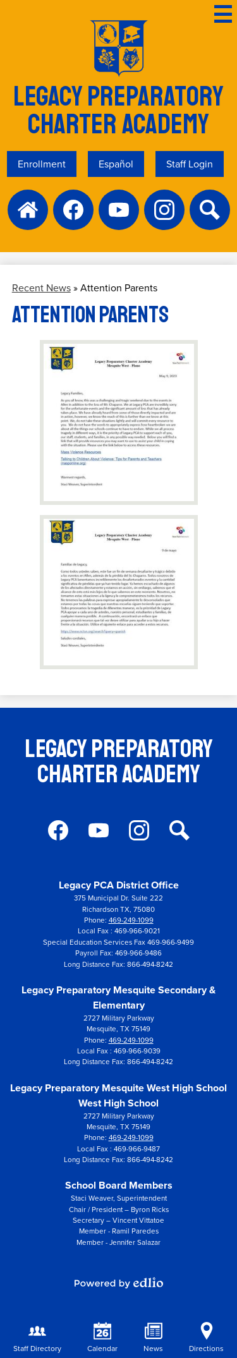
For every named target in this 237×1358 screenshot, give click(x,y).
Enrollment (42, 164)
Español (116, 164)
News (153, 1338)
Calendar (102, 1338)
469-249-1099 (131, 920)
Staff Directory (37, 1338)
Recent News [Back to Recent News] (41, 288)
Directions (206, 1338)
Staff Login (189, 164)
